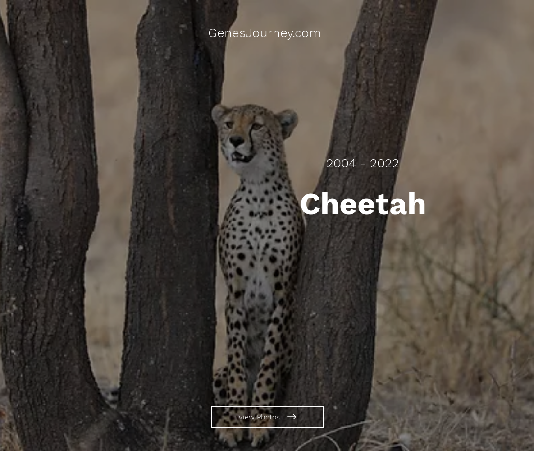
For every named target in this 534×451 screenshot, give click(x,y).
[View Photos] (267, 417)
